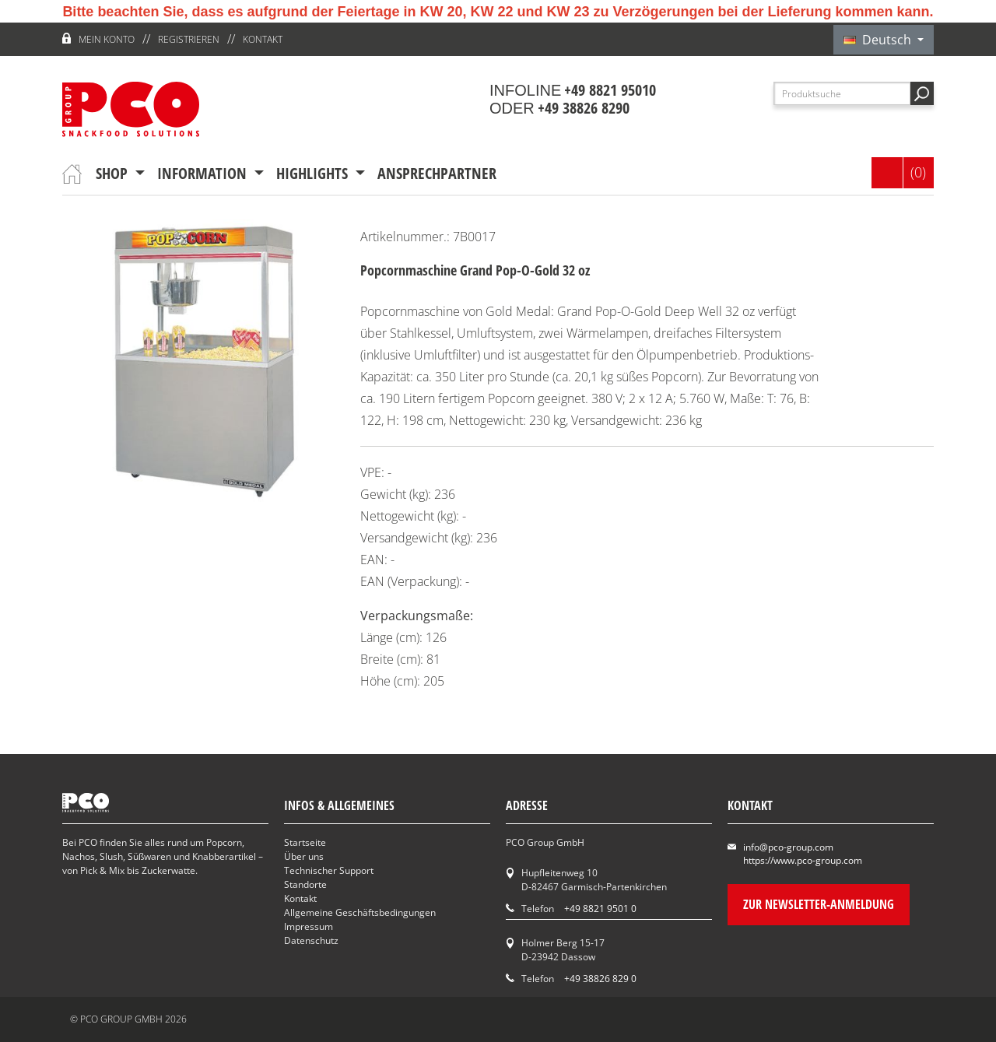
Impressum (308, 926)
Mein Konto (107, 39)
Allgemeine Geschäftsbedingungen (360, 912)
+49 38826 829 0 (600, 978)
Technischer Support (329, 870)
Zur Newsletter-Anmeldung (818, 904)
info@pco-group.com (788, 847)
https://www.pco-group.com (802, 860)
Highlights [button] (314, 173)
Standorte (305, 884)
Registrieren (188, 39)
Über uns (304, 856)
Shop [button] (114, 173)
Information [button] (204, 173)
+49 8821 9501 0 (600, 908)
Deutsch (878, 39)
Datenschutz (311, 940)
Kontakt (262, 39)
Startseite (305, 842)
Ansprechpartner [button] (436, 173)
